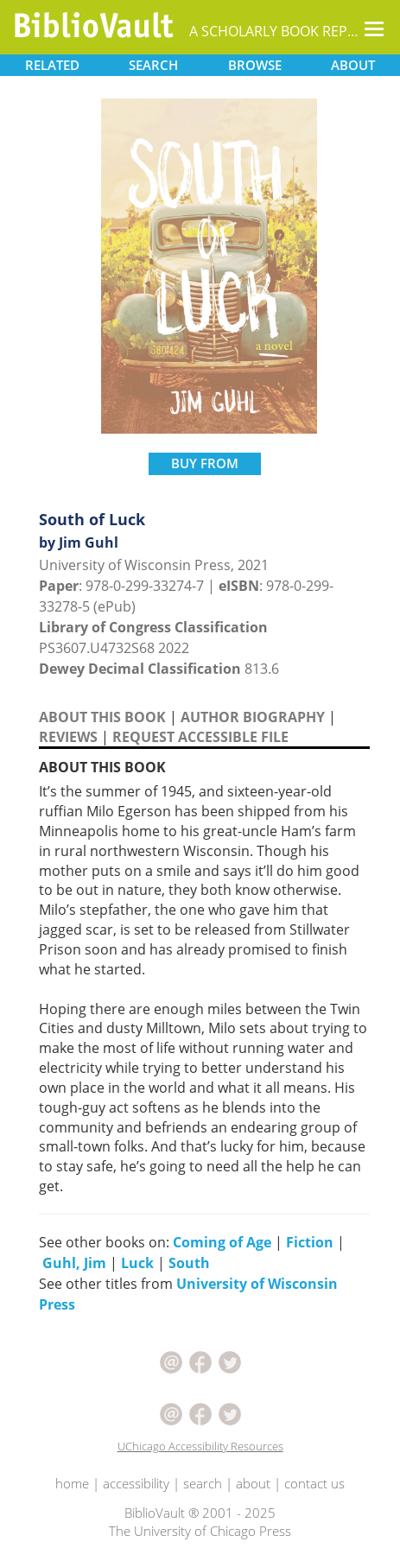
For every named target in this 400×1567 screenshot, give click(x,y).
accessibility (136, 1483)
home (72, 1483)
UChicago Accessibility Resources (200, 1446)
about (253, 1483)
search (202, 1483)
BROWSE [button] (255, 64)
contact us (314, 1483)
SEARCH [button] (153, 64)
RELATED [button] (52, 64)
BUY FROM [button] (204, 463)
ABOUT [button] (353, 64)
